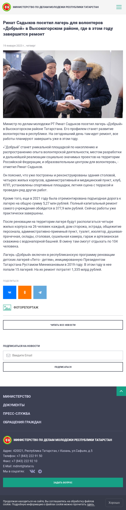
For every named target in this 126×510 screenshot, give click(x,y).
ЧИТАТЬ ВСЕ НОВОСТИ (62, 325)
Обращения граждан (22, 422)
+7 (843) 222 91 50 (29, 456)
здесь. (91, 504)
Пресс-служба (16, 414)
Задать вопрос (62, 482)
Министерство (17, 396)
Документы (14, 405)
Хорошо (114, 502)
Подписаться (63, 367)
